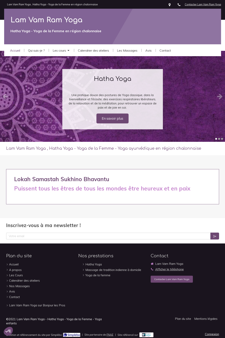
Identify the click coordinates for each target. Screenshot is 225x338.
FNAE (109, 334)
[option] (112, 96)
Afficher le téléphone (169, 269)
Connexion (212, 334)
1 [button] (216, 139)
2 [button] (219, 139)
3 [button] (222, 139)
